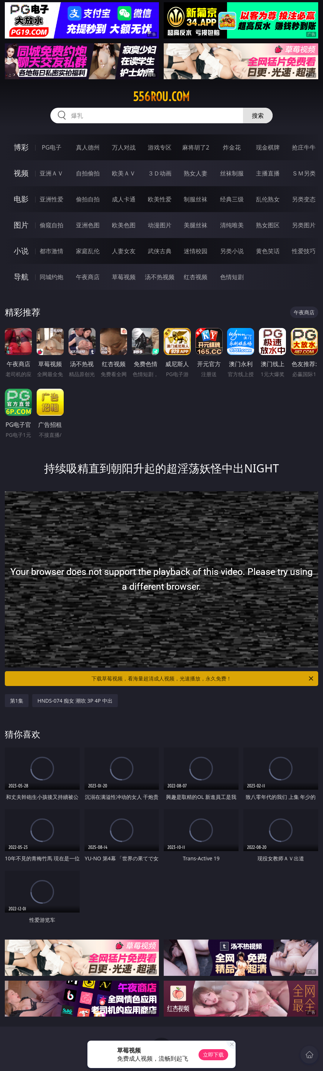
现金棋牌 (268, 147)
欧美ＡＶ (124, 173)
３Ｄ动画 (160, 173)
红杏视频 (195, 277)
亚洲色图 (88, 225)
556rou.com (161, 96)
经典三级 (232, 199)
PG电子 (51, 147)
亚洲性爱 (51, 199)
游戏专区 (160, 147)
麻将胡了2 (195, 147)
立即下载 (213, 1054)
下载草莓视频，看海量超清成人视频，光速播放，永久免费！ (202, 678)
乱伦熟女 (268, 199)
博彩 (21, 147)
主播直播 (268, 173)
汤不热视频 (159, 277)
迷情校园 (195, 251)
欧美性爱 (160, 199)
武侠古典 (160, 251)
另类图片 (304, 225)
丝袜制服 (232, 173)
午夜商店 (88, 277)
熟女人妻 (195, 173)
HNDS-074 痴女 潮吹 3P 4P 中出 (75, 700)
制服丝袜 (195, 199)
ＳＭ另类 (304, 173)
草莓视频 (124, 277)
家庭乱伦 (88, 251)
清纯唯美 (232, 225)
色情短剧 (232, 277)
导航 (21, 277)
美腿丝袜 (195, 225)
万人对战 (124, 147)
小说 (21, 251)
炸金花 (232, 147)
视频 (21, 173)
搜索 (258, 115)
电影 (21, 199)
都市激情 (51, 251)
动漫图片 (160, 225)
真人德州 (88, 147)
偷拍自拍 (88, 199)
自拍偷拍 (88, 173)
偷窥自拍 (51, 225)
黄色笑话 (268, 251)
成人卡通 (124, 199)
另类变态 (304, 199)
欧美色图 (124, 225)
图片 (21, 225)
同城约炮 (51, 277)
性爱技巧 (304, 251)
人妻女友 (124, 251)
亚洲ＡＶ (51, 173)
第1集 (16, 700)
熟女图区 (268, 225)
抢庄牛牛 (304, 147)
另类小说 (232, 251)
